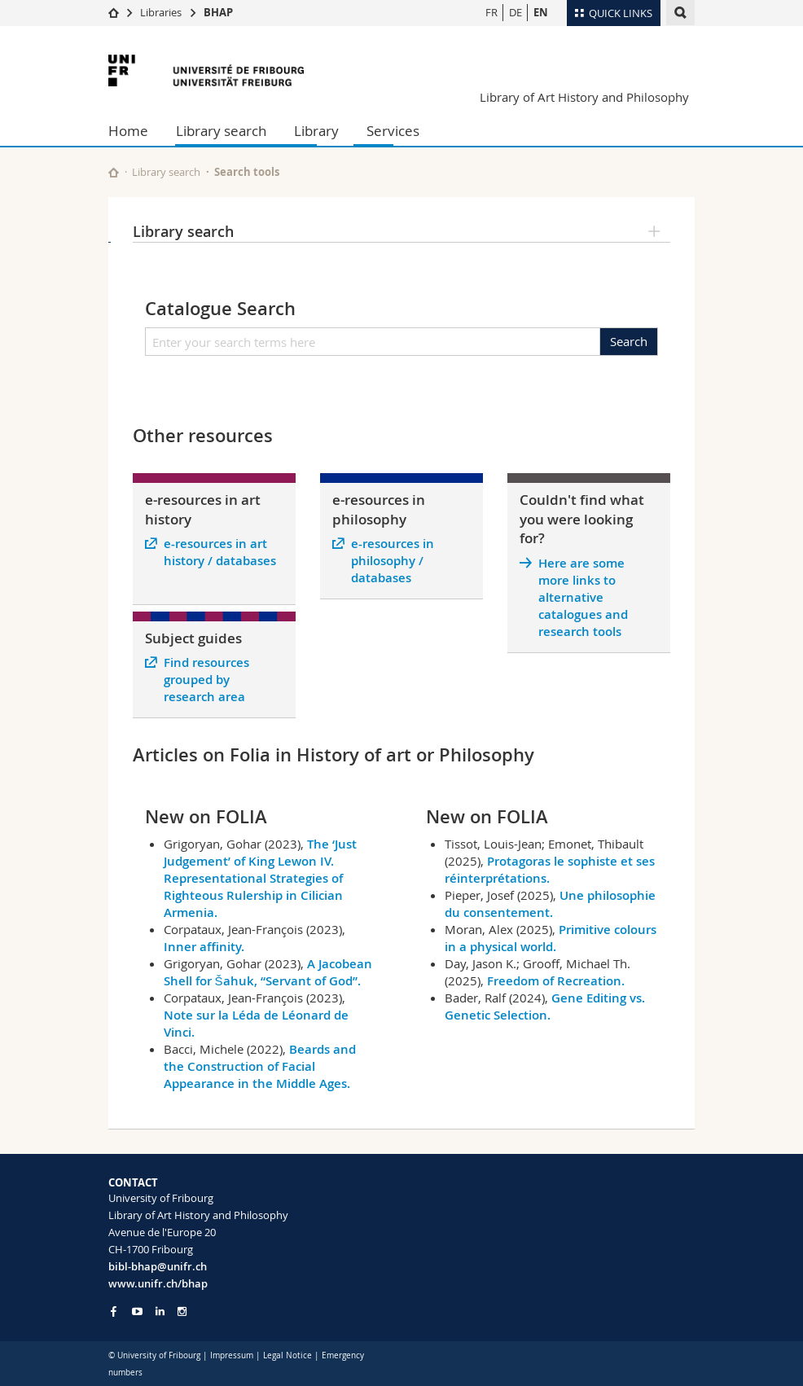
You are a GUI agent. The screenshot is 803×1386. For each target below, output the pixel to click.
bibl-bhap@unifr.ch (157, 1266)
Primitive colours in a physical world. (550, 938)
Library (316, 130)
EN (540, 12)
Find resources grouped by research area (206, 679)
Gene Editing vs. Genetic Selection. (545, 1006)
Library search (221, 130)
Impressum (231, 1355)
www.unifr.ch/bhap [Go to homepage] (158, 1283)
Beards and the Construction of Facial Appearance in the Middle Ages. (260, 1066)
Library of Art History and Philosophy (584, 97)
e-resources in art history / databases (220, 552)
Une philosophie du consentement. (550, 904)
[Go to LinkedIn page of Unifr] (160, 1311)
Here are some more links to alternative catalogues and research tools (583, 597)
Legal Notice (287, 1355)
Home (128, 130)
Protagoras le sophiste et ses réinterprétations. (550, 870)
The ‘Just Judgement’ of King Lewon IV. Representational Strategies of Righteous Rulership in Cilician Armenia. (260, 878)
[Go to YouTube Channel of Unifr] (137, 1311)
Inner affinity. (204, 946)
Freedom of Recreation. (556, 980)
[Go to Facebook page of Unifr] (113, 1311)
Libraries (161, 12)
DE (515, 12)
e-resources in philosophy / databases (392, 560)
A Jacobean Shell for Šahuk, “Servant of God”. (268, 972)
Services (392, 130)
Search (628, 341)
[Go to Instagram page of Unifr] (182, 1311)
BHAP (218, 12)
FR (491, 12)
